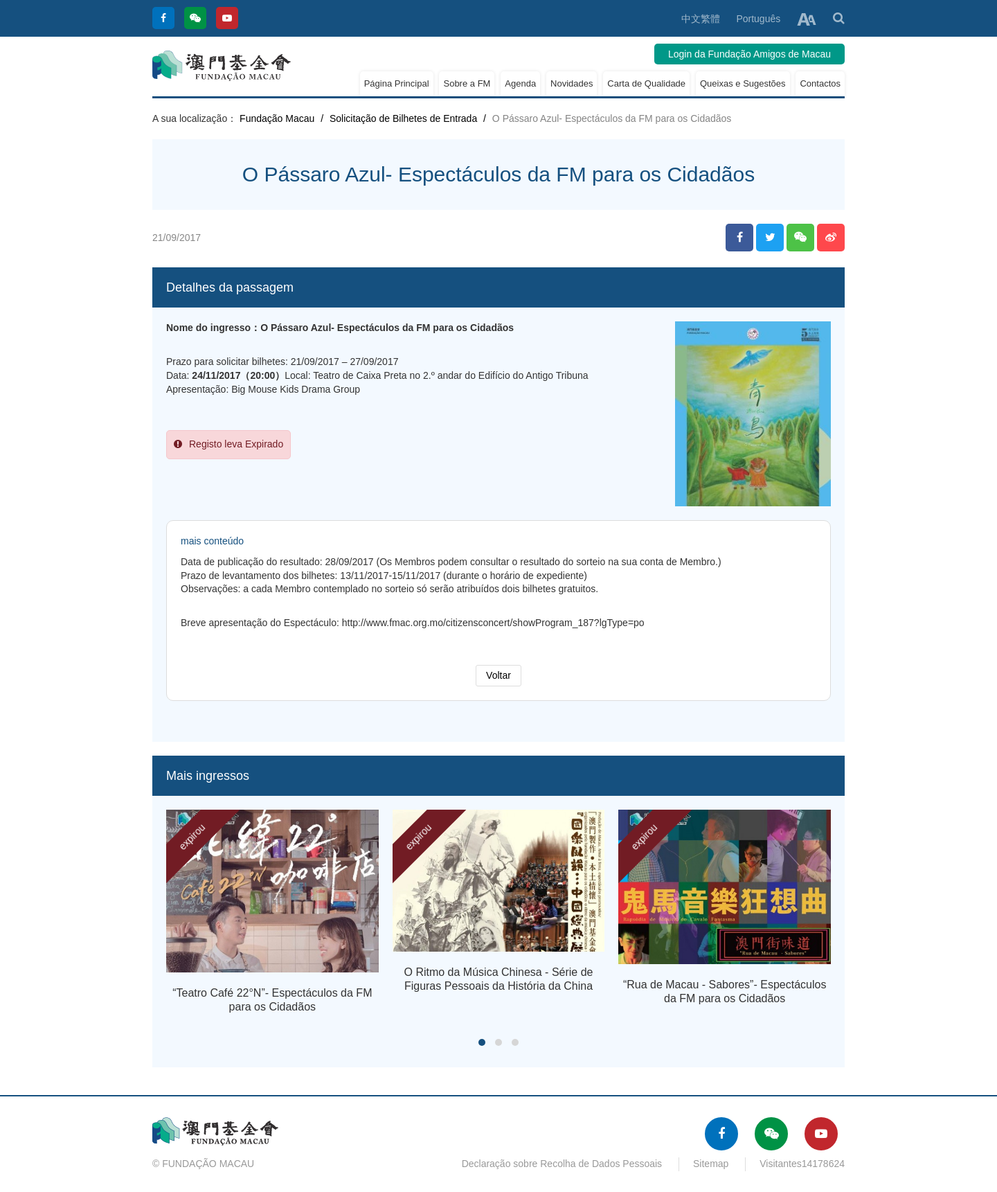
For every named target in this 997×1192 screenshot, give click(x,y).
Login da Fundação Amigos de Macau (749, 54)
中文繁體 (700, 18)
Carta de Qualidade (646, 83)
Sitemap (710, 1163)
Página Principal (396, 83)
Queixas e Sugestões (743, 83)
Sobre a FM (466, 83)
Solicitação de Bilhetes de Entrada (403, 118)
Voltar (498, 675)
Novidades (571, 83)
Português (758, 18)
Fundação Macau (277, 118)
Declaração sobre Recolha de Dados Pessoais (562, 1163)
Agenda (520, 83)
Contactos (820, 83)
